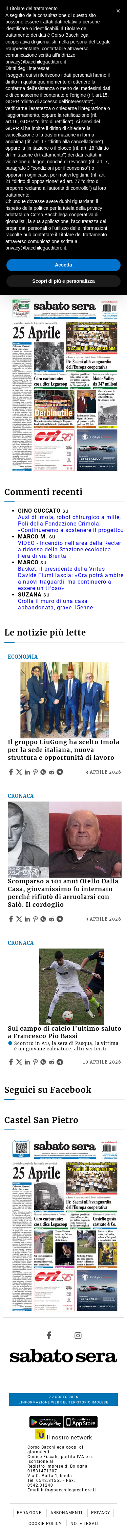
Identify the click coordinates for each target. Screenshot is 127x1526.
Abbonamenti (67, 1512)
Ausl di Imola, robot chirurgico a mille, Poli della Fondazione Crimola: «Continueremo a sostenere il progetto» (71, 523)
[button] (118, 10)
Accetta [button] (63, 265)
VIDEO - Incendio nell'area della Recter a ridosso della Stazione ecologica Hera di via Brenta (69, 549)
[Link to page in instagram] (78, 1335)
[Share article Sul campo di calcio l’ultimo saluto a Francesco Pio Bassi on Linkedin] (28, 1062)
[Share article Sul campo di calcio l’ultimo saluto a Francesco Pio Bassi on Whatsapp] (44, 1062)
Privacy (100, 1512)
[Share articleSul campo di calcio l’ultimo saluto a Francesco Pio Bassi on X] (20, 1062)
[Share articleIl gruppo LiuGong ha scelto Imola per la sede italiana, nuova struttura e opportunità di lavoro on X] (20, 772)
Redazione (30, 1512)
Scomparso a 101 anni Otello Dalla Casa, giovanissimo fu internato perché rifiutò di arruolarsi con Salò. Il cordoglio (63, 893)
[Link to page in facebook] (49, 1335)
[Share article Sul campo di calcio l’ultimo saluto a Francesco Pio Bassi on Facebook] (12, 1062)
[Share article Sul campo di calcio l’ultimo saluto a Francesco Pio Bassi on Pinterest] (36, 1062)
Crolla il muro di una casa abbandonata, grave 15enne (55, 604)
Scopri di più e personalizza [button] (63, 281)
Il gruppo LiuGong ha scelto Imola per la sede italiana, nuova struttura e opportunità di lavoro (64, 749)
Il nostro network (63, 1437)
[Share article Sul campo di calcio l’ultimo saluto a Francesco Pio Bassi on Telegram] (61, 1062)
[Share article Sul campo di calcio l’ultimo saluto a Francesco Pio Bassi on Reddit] (52, 1062)
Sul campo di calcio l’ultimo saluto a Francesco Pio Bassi (65, 1032)
